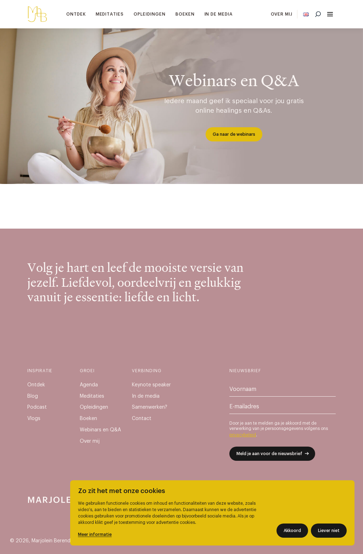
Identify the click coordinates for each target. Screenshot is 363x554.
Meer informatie (95, 534)
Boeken (185, 14)
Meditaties (110, 14)
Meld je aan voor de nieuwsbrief (269, 454)
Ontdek (76, 14)
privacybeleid (242, 435)
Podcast (37, 407)
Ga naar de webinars (234, 134)
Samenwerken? (149, 407)
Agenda (89, 384)
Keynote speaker (151, 384)
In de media (219, 14)
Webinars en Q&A (100, 429)
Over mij (282, 14)
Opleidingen (150, 14)
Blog (32, 396)
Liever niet (329, 530)
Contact (141, 418)
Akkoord (292, 530)
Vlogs (33, 418)
